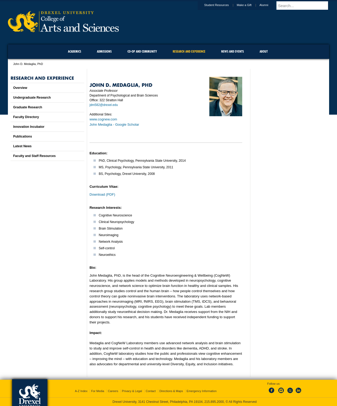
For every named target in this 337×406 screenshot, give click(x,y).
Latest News (22, 146)
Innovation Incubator (28, 127)
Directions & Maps (171, 391)
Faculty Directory (26, 117)
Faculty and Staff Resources (34, 156)
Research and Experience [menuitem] (189, 51)
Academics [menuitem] (74, 51)
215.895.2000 (214, 402)
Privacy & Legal (132, 391)
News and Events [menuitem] (232, 51)
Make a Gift (249, 5)
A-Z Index (81, 391)
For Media (97, 391)
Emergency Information (202, 391)
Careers (113, 391)
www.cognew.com (103, 119)
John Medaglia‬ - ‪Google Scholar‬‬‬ (114, 124)
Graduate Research (27, 107)
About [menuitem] (264, 51)
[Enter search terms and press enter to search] (305, 5)
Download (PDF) (102, 194)
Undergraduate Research (32, 97)
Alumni (268, 5)
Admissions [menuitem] (104, 51)
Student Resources (221, 5)
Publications (22, 136)
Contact (151, 391)
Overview (20, 88)
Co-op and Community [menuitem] (142, 51)
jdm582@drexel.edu (104, 105)
